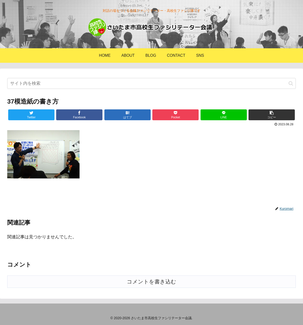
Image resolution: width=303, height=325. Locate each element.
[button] (291, 83)
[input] (151, 83)
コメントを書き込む (151, 282)
